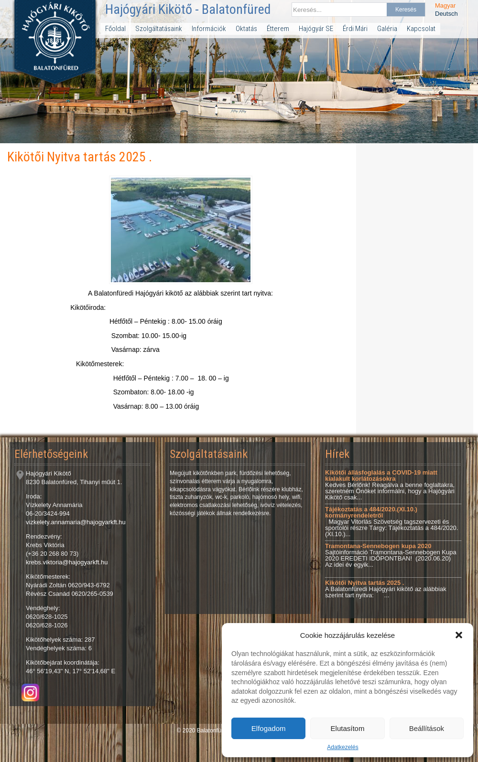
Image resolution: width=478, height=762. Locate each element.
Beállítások (426, 728)
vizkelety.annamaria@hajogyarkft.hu (76, 522)
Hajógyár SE (316, 28)
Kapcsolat (421, 28)
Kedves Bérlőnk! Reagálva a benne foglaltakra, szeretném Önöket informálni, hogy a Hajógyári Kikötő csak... (390, 485)
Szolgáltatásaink (158, 28)
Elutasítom (348, 728)
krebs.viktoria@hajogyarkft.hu (67, 562)
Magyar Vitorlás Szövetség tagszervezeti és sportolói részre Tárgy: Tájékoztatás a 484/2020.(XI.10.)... (391, 522)
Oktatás (246, 28)
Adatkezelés (342, 747)
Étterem (278, 28)
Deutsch (446, 13)
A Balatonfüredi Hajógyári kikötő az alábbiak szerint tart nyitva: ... (385, 589)
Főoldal (115, 28)
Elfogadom (268, 728)
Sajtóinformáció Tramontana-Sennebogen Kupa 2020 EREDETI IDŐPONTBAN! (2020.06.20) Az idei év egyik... (390, 555)
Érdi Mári (355, 28)
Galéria (387, 28)
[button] (459, 635)
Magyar (445, 5)
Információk (209, 28)
